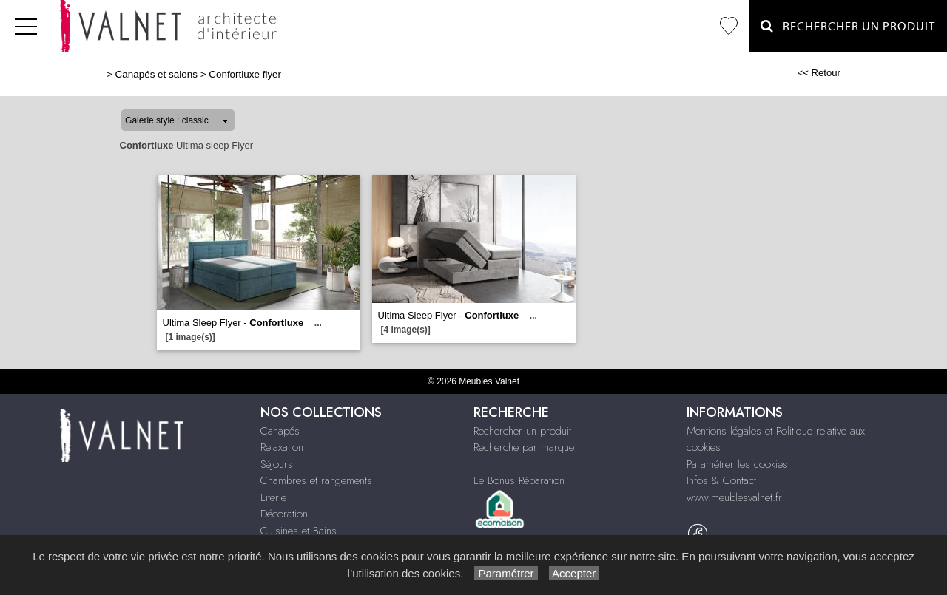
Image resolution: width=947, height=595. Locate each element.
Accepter (574, 573)
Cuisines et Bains (298, 531)
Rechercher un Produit (848, 26)
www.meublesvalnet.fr (734, 497)
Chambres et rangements (316, 480)
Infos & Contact (721, 480)
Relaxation (281, 447)
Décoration (284, 514)
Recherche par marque (524, 447)
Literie (273, 497)
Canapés (280, 431)
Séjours (276, 464)
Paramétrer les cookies (737, 464)
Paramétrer (505, 573)
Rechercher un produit (522, 431)
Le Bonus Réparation (519, 480)
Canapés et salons (156, 74)
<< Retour (818, 72)
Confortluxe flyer (245, 74)
